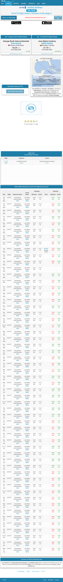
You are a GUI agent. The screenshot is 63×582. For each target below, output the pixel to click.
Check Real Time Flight (15, 91)
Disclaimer (51, 580)
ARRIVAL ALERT (58, 17)
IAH (47, 163)
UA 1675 (31, 10)
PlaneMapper (21, 571)
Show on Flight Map (8, 17)
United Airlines (34, 7)
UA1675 (43, 571)
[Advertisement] (31, 29)
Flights (28, 571)
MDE (21, 163)
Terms (45, 580)
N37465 (46, 248)
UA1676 (6, 161)
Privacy (58, 580)
